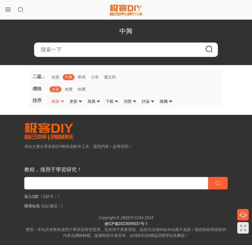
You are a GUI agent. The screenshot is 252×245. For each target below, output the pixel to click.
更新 (76, 101)
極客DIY (126, 10)
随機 (166, 101)
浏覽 (130, 101)
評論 (148, 101)
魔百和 (110, 77)
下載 (112, 101)
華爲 (82, 77)
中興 (69, 77)
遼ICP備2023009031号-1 (126, 223)
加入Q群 (31, 196)
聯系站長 (32, 206)
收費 (82, 89)
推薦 (94, 101)
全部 (55, 77)
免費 (69, 89)
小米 (95, 77)
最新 (58, 101)
